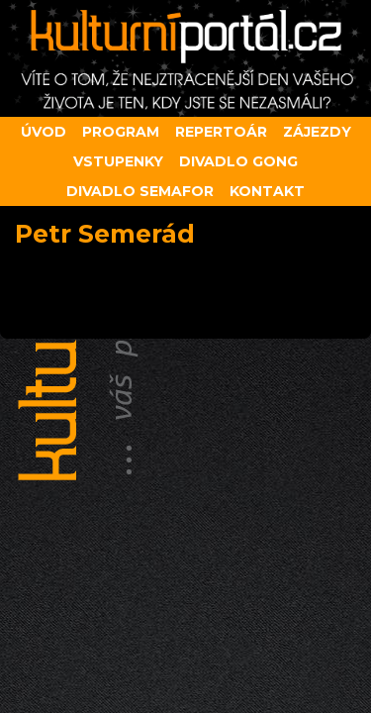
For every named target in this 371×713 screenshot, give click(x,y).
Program (120, 132)
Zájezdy (317, 132)
